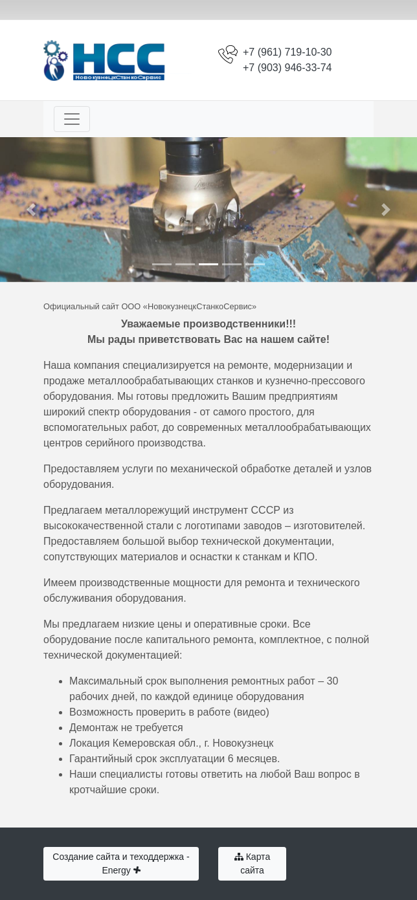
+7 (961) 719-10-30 (287, 52)
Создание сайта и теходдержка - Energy (120, 863)
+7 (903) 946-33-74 (287, 67)
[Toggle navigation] (72, 119)
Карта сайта (252, 863)
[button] (31, 209)
